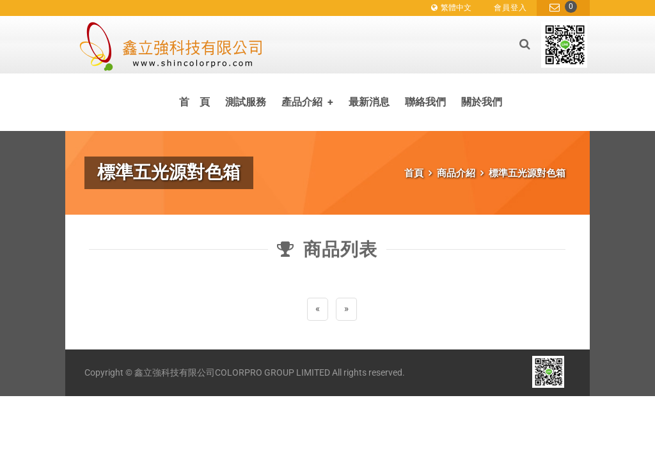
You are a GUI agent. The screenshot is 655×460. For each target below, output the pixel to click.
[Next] (346, 309)
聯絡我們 (425, 102)
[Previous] (317, 309)
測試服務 (245, 102)
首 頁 (194, 102)
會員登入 (510, 7)
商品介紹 (456, 173)
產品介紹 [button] (307, 102)
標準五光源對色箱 (527, 173)
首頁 (413, 173)
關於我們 (481, 102)
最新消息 (369, 102)
